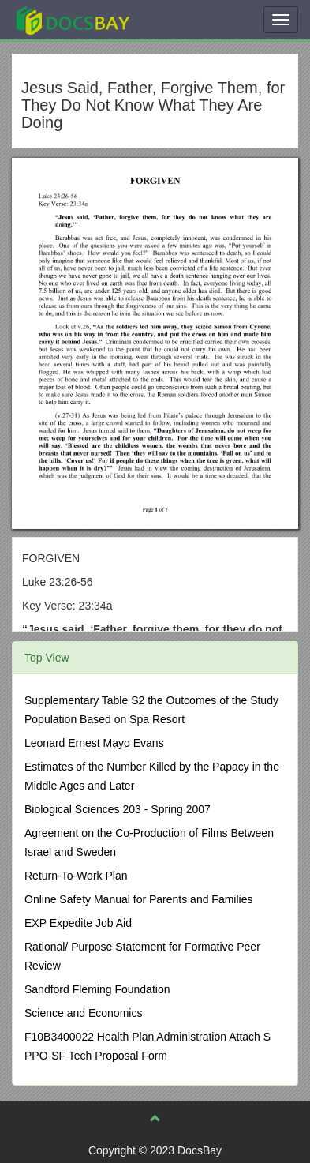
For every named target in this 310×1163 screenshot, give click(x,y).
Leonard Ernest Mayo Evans (94, 743)
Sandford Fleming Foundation (97, 989)
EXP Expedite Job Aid (78, 923)
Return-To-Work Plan (75, 875)
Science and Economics (83, 1013)
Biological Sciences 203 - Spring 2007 (117, 809)
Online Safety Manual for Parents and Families (138, 899)
